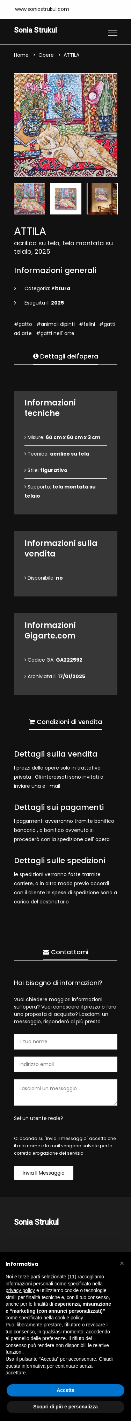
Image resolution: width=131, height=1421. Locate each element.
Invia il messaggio (44, 1173)
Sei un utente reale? (38, 1118)
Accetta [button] (65, 1390)
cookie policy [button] (69, 1317)
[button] (122, 1263)
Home (21, 55)
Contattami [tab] (65, 952)
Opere (46, 55)
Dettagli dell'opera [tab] (65, 356)
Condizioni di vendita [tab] (65, 722)
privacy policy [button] (20, 1290)
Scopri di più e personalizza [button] (65, 1406)
